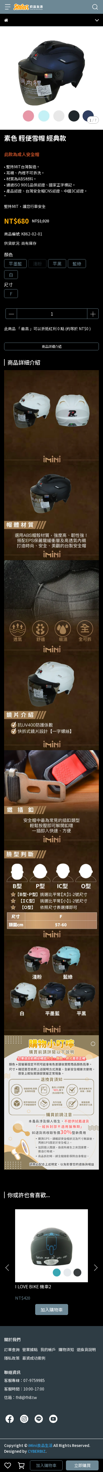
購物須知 (66, 1349)
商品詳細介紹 (52, 346)
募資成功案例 (33, 1358)
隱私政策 (12, 1358)
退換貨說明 (86, 1349)
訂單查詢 (12, 1349)
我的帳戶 (48, 1349)
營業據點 (30, 1349)
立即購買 (82, 1465)
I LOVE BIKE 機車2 (33, 1286)
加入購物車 (46, 1465)
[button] (95, 1267)
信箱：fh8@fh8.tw (20, 1397)
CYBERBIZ (37, 1451)
